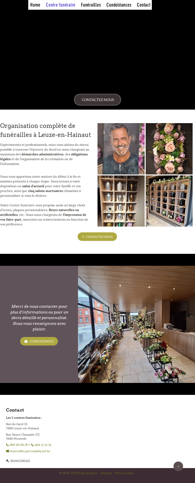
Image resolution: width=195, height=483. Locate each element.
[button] (121, 148)
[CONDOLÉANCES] (39, 341)
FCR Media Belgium (84, 473)
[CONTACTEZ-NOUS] (97, 99)
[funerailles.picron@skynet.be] (28, 451)
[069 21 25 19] (41, 444)
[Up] (178, 466)
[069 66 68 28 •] (18, 444)
